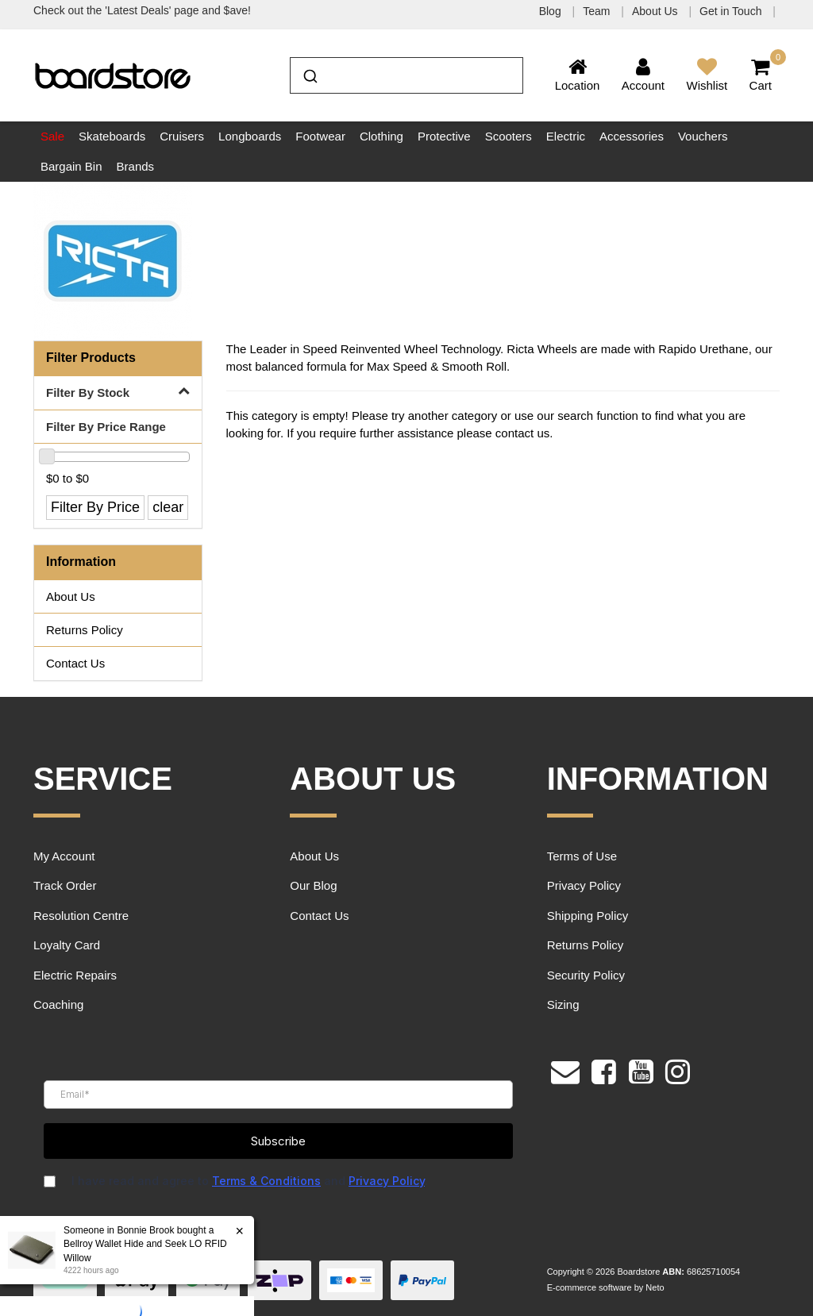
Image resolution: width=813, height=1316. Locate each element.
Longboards (249, 136)
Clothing (381, 136)
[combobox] (406, 75)
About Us (656, 11)
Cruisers (182, 136)
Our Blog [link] (313, 885)
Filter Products (91, 357)
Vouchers (703, 136)
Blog (551, 11)
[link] (603, 1070)
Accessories (631, 136)
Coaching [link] (58, 1004)
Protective (444, 136)
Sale (52, 136)
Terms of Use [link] (582, 856)
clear (167, 507)
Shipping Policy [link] (588, 915)
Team (598, 11)
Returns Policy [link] (84, 630)
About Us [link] (70, 596)
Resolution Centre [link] (81, 915)
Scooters (508, 136)
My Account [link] (64, 856)
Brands (136, 166)
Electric (565, 136)
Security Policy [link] (586, 975)
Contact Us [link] (75, 663)
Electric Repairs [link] (75, 975)
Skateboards (112, 136)
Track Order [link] (64, 885)
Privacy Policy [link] (584, 885)
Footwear (320, 136)
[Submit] (309, 73)
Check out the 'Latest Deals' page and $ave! (142, 10)
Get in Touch (732, 11)
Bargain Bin (71, 166)
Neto (654, 1287)
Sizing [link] (563, 1004)
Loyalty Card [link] (66, 945)
